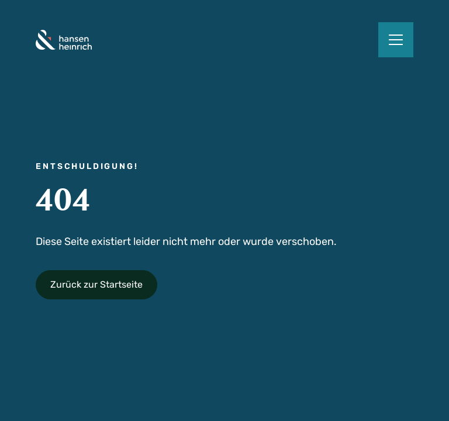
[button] (395, 39)
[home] (64, 40)
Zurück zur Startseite (96, 284)
